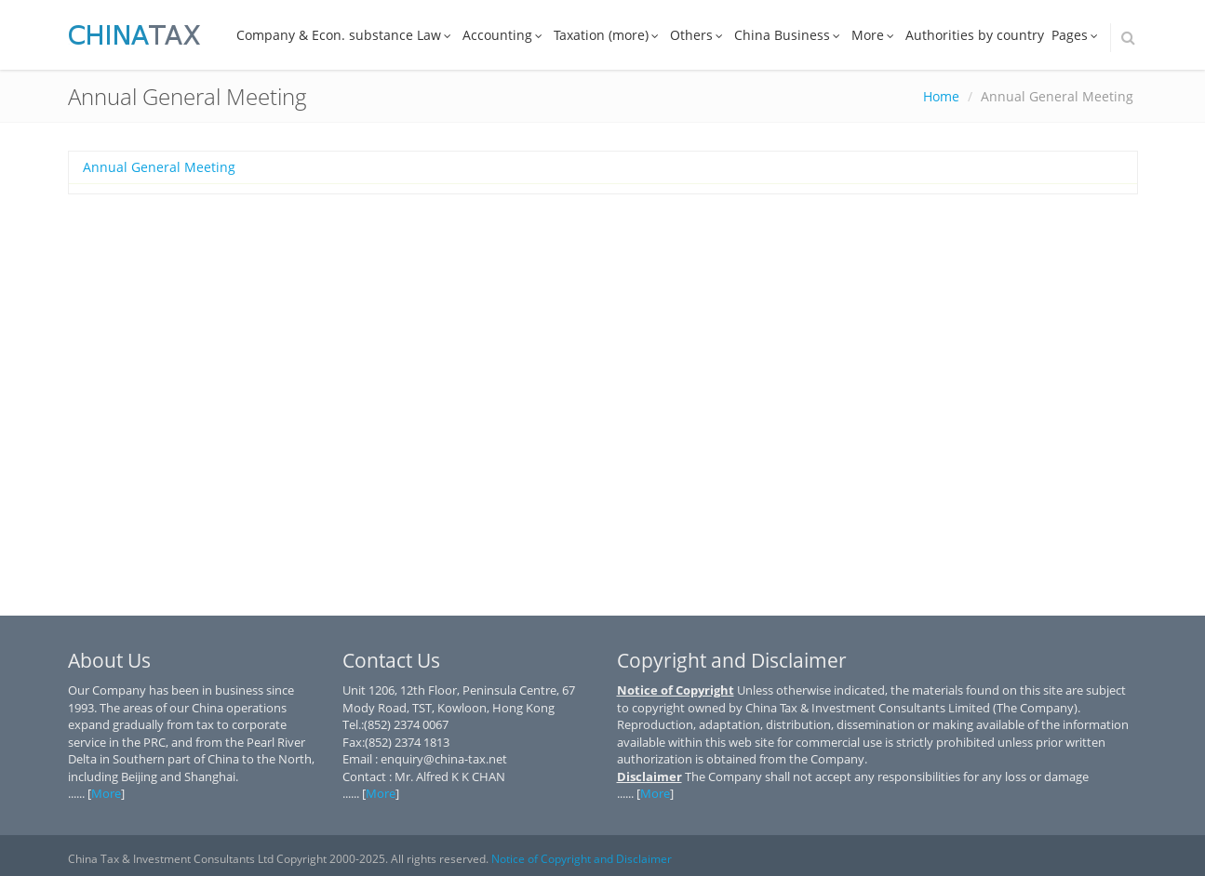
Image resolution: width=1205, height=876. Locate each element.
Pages (1076, 35)
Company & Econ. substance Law (345, 35)
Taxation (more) (608, 35)
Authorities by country (974, 35)
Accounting (504, 35)
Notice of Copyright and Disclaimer (581, 859)
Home (941, 96)
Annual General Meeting (159, 167)
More (874, 35)
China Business (789, 35)
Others (698, 35)
